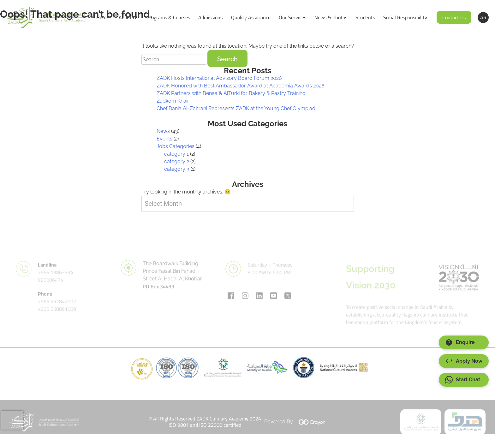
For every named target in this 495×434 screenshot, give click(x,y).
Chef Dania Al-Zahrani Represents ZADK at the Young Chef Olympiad (236, 108)
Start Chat (462, 379)
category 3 (176, 169)
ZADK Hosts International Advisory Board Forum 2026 (219, 78)
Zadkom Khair (173, 101)
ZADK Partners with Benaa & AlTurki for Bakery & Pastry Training (231, 93)
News (163, 131)
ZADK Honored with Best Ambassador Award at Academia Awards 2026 (241, 86)
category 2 (176, 161)
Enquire (460, 342)
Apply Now (463, 361)
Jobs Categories (175, 146)
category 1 (176, 154)
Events (164, 139)
